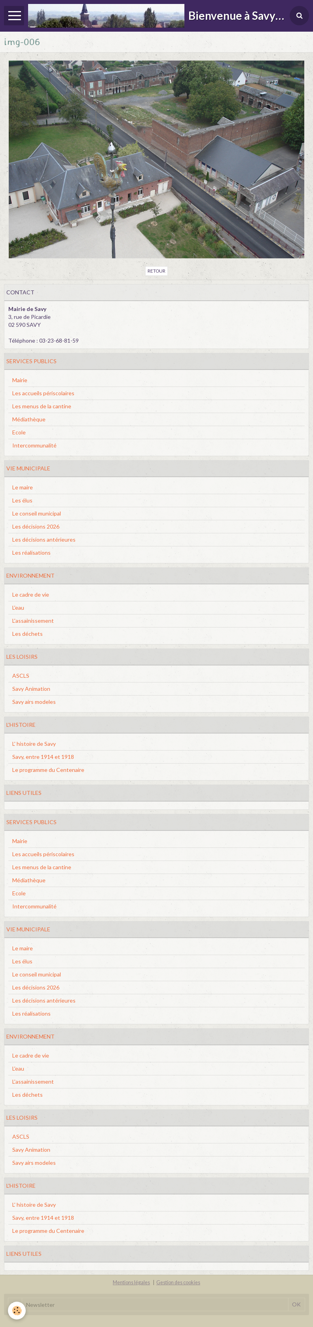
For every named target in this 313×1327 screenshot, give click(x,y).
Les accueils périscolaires (43, 393)
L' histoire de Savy (34, 743)
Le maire (22, 487)
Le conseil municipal (36, 513)
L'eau (18, 607)
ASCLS (20, 675)
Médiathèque (29, 419)
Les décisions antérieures (44, 539)
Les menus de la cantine (41, 406)
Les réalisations (31, 552)
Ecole (19, 432)
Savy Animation (31, 688)
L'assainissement (33, 620)
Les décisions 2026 (35, 526)
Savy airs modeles (34, 701)
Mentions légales (131, 1282)
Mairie (19, 380)
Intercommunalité (34, 445)
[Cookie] (17, 1310)
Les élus (22, 500)
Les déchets (27, 633)
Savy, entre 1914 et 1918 (43, 756)
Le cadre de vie (30, 594)
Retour (156, 271)
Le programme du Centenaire (48, 769)
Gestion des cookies (178, 1282)
